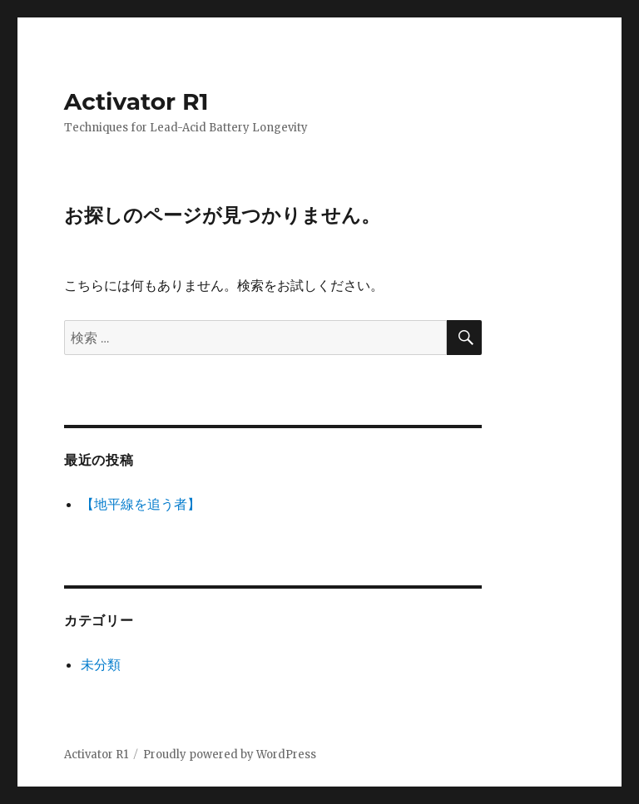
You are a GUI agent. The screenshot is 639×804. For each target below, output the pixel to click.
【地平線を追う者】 (141, 504)
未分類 (101, 664)
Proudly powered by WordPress (229, 754)
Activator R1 (136, 101)
